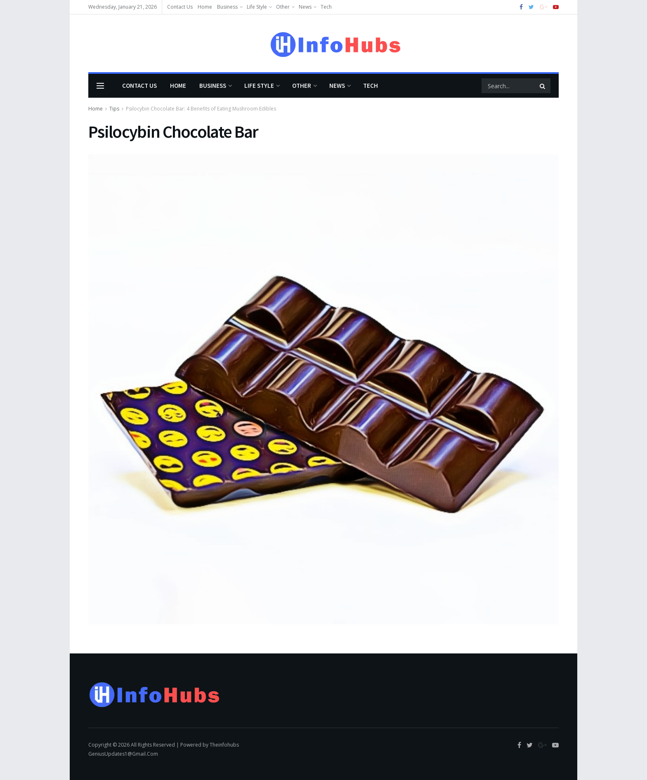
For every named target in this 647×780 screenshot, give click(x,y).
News (305, 6)
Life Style (257, 6)
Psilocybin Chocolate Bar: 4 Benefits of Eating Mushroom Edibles (201, 108)
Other (283, 6)
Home (205, 6)
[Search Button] (543, 85)
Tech (326, 6)
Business (227, 6)
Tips (114, 108)
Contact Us (180, 6)
